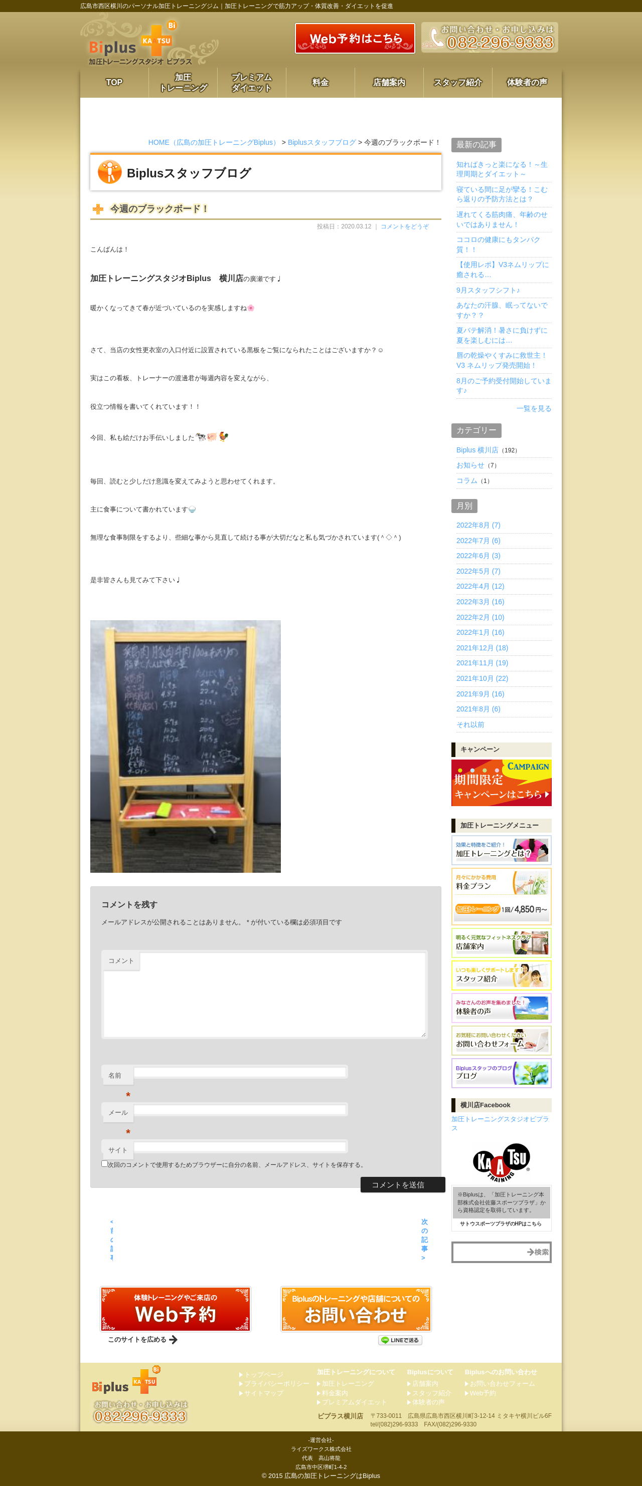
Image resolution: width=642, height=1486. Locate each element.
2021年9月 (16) (480, 694)
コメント (121, 960)
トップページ (263, 1374)
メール (119, 1115)
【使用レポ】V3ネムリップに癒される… (502, 270)
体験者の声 (527, 82)
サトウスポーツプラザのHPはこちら (501, 1223)
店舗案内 (389, 82)
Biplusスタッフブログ (322, 142)
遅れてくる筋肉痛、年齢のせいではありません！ (502, 219)
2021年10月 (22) (482, 678)
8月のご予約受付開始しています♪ (504, 386)
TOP (114, 82)
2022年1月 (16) (480, 632)
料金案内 (335, 1393)
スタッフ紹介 (458, 82)
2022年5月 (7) (478, 571)
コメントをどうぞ (405, 226)
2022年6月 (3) (478, 556)
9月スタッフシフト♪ (488, 290)
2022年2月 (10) (480, 617)
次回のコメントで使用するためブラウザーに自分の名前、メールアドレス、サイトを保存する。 (237, 1164)
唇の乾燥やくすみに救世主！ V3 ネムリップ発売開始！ (502, 360)
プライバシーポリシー (276, 1383)
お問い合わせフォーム (502, 1383)
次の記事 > (424, 1240)
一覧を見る (534, 408)
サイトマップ (263, 1393)
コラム (466, 480)
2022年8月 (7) (478, 525)
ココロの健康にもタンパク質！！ (498, 244)
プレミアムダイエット (252, 82)
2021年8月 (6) (478, 709)
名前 (119, 1078)
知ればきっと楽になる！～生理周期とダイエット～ (502, 169)
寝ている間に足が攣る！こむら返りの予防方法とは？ (502, 194)
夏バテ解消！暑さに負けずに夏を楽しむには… (502, 335)
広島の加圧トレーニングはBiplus (332, 1475)
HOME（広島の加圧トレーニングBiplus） (214, 142)
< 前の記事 (111, 1240)
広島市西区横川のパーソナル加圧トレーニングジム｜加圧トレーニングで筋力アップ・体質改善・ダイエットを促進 (236, 6)
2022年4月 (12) (480, 586)
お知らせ (470, 465)
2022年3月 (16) (480, 602)
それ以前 (470, 724)
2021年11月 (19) (482, 663)
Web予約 (483, 1393)
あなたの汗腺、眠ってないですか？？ (502, 310)
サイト (118, 1150)
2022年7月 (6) (478, 541)
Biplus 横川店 (477, 450)
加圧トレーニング (183, 82)
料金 (320, 82)
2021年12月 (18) (482, 648)
